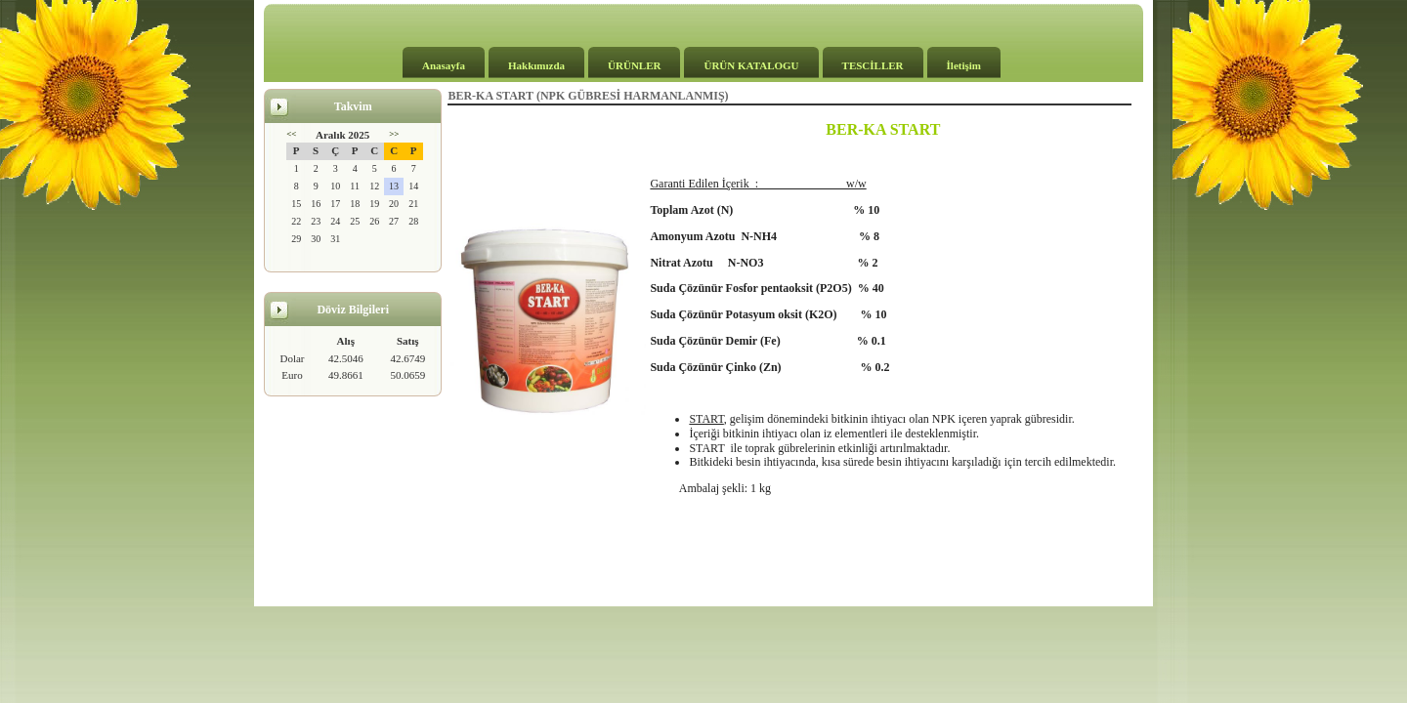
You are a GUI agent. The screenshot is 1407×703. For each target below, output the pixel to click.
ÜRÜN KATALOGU (751, 65)
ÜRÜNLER (634, 65)
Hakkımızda (536, 65)
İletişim (964, 65)
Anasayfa (443, 65)
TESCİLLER (873, 65)
